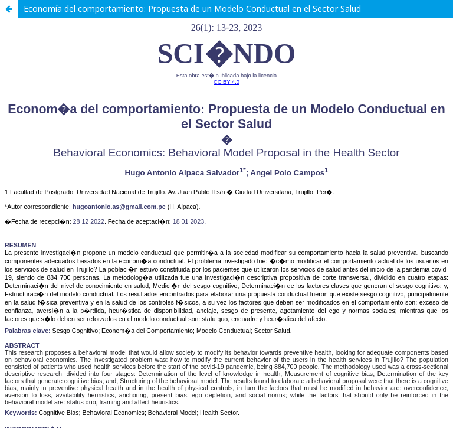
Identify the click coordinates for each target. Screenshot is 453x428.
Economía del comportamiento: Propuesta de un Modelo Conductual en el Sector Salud (192, 8)
